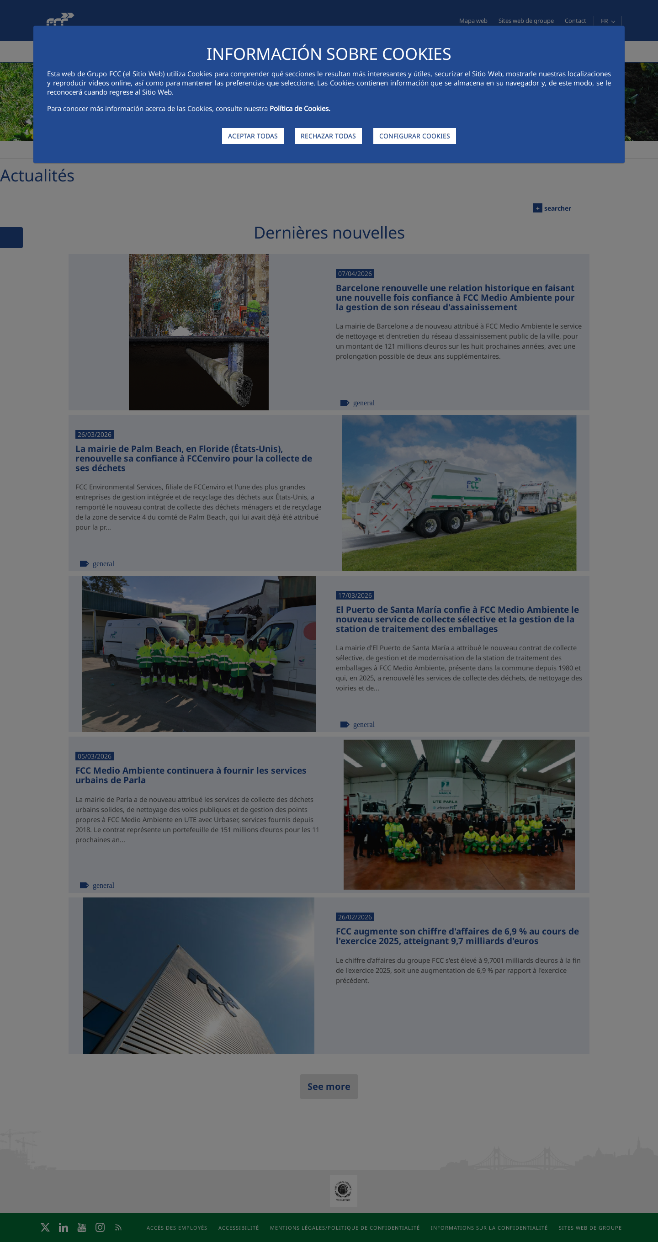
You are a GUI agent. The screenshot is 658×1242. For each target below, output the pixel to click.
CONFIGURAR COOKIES (414, 136)
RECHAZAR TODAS (328, 136)
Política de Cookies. (300, 108)
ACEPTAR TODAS (253, 136)
